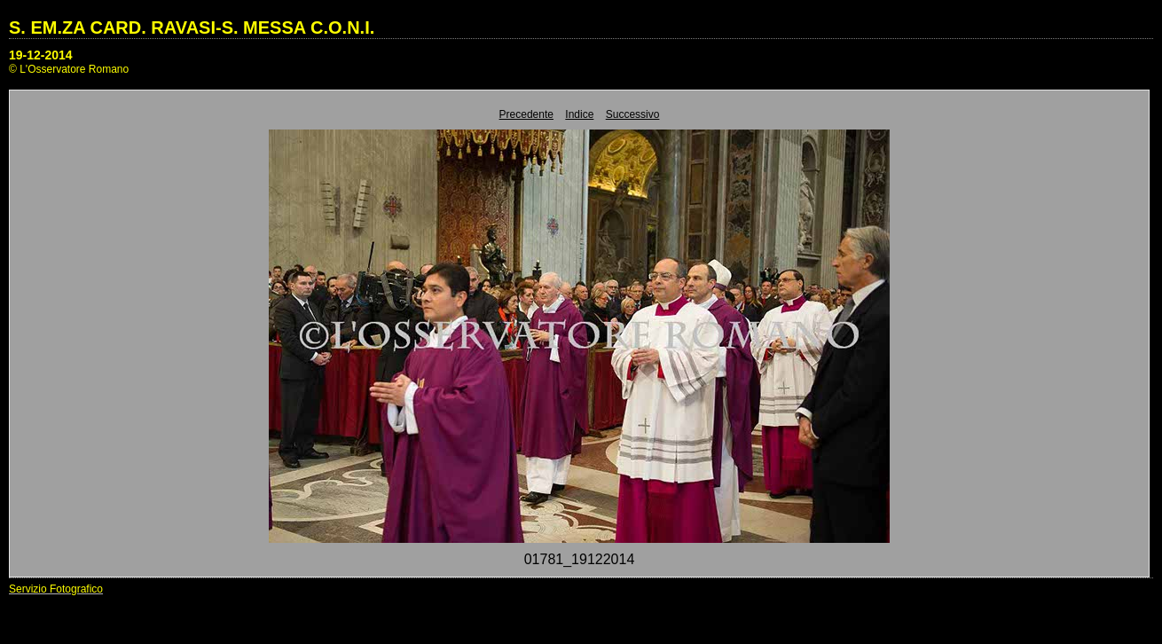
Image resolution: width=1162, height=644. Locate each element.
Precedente (526, 114)
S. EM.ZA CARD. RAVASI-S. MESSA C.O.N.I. (191, 27)
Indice (579, 114)
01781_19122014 (579, 559)
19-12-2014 (41, 55)
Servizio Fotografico (56, 589)
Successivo (633, 114)
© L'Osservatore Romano (69, 69)
